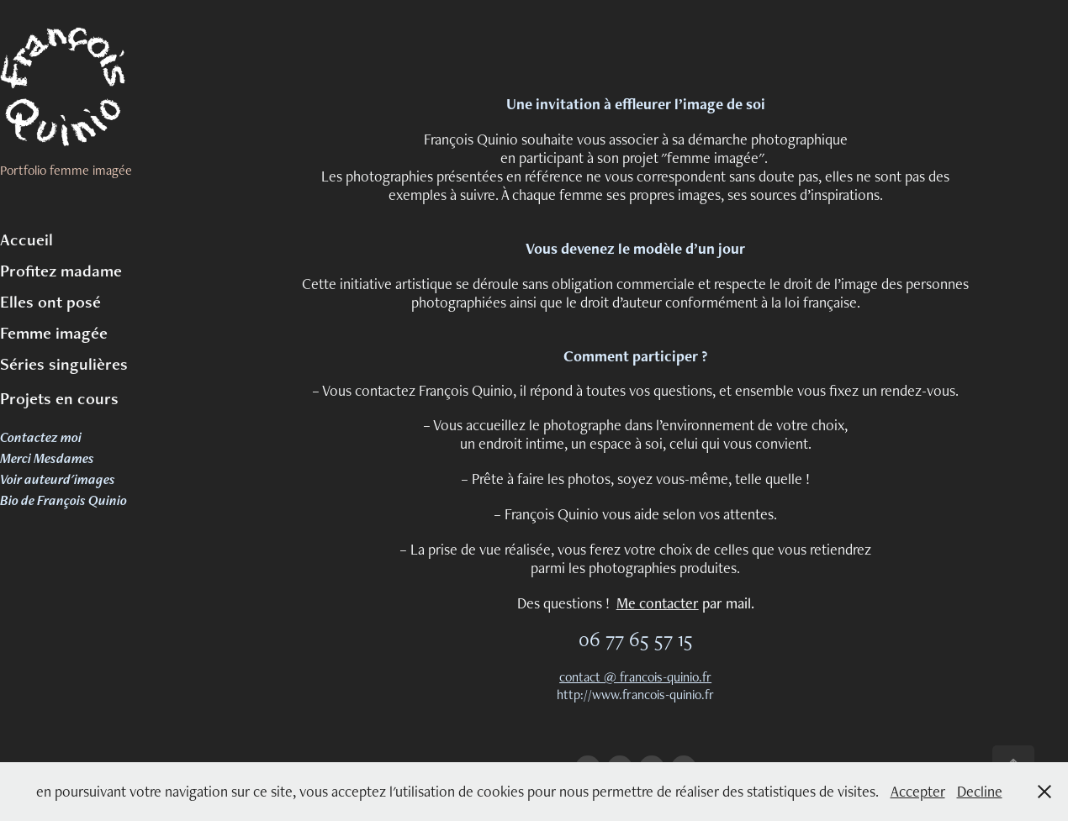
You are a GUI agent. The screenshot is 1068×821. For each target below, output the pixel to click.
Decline (979, 791)
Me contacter (657, 603)
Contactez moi (41, 437)
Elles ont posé (50, 302)
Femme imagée (54, 333)
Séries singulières (64, 364)
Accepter (918, 791)
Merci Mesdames (47, 458)
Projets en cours (59, 398)
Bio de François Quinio (63, 500)
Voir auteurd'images (57, 479)
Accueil (26, 239)
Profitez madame (61, 271)
